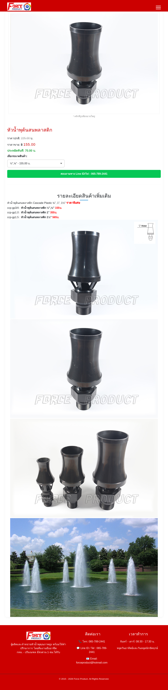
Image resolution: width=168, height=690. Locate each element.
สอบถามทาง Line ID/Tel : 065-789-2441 (84, 173)
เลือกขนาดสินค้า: (17, 156)
